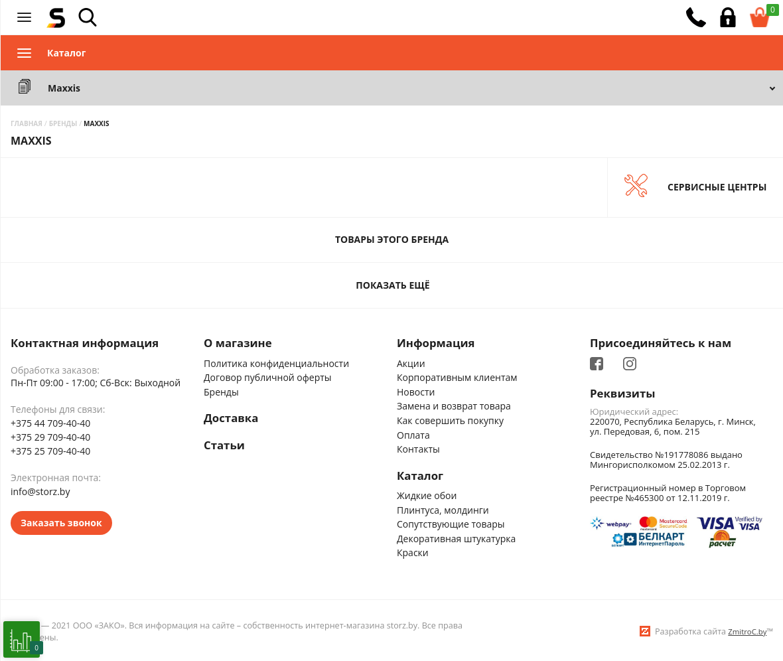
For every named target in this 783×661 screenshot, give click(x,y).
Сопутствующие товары (451, 522)
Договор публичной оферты (268, 375)
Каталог (420, 473)
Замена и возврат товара (454, 404)
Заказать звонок (61, 520)
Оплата (413, 433)
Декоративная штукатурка (456, 536)
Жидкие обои (427, 493)
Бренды (221, 390)
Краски (413, 550)
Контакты (418, 447)
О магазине (238, 341)
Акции (411, 361)
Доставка (231, 416)
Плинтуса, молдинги (443, 508)
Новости (416, 390)
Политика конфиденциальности (276, 361)
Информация (435, 341)
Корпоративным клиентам (457, 375)
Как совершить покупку (450, 418)
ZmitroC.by (747, 629)
